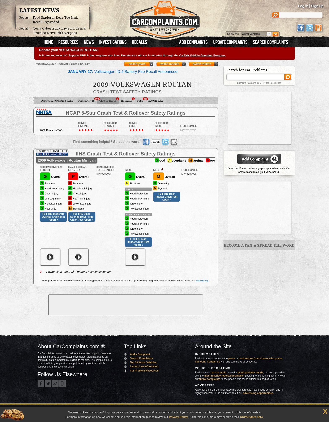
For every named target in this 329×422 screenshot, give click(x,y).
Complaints (87, 99)
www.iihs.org (202, 280)
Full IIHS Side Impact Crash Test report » (138, 242)
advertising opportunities (258, 393)
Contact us (213, 361)
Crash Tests (109, 99)
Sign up (317, 6)
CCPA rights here (251, 416)
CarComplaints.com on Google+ (55, 383)
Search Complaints (141, 358)
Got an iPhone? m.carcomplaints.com (62, 383)
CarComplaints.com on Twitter (48, 383)
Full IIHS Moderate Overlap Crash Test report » (53, 216)
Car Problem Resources (144, 370)
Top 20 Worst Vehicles (143, 362)
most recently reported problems (224, 375)
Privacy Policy (178, 416)
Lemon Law (155, 100)
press (231, 358)
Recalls (127, 99)
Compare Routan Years (56, 100)
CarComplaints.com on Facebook (41, 383)
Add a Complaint (140, 354)
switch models (169, 64)
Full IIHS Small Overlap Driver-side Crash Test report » (81, 216)
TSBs (141, 99)
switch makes (202, 64)
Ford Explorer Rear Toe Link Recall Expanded (55, 20)
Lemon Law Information (144, 366)
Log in (303, 6)
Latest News (39, 10)
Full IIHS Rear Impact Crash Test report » (166, 196)
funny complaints (209, 379)
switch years (137, 64)
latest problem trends (250, 372)
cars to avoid (218, 372)
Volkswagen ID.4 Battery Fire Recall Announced (123, 71)
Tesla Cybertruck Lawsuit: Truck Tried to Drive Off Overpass (59, 31)
